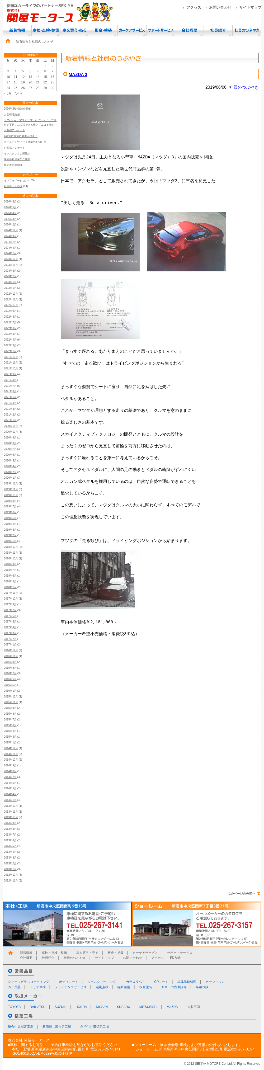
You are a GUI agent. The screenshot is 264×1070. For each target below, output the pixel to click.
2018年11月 (11, 552)
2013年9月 (10, 823)
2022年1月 (10, 351)
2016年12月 (11, 650)
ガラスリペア (135, 982)
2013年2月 (10, 863)
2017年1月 (10, 644)
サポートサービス (160, 30)
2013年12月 (11, 805)
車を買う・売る (74, 30)
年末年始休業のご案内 (17, 159)
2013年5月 (10, 846)
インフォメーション (16, 180)
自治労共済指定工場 (94, 1027)
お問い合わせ (220, 7)
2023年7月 (10, 276)
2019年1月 (10, 541)
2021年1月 (10, 420)
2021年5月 (10, 397)
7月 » (18, 93)
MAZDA (172, 1007)
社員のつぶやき (247, 30)
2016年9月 (10, 662)
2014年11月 (11, 754)
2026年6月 (10, 201)
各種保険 (202, 987)
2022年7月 (10, 322)
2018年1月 (10, 587)
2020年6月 (10, 454)
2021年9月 (10, 374)
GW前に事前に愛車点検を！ (20, 136)
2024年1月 (10, 253)
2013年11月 (11, 811)
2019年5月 (10, 518)
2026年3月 (10, 219)
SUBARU (123, 1007)
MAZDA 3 (78, 74)
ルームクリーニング (102, 982)
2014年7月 (10, 777)
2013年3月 (10, 857)
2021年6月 (10, 391)
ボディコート (68, 982)
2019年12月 (11, 483)
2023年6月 (10, 282)
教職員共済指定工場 (57, 1027)
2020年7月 (10, 448)
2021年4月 (10, 403)
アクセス (193, 7)
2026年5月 (10, 207)
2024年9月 (10, 236)
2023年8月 (10, 270)
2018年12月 (11, 546)
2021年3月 (10, 408)
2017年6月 (10, 616)
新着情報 (17, 30)
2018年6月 (10, 575)
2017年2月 (10, 639)
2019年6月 (10, 512)
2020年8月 (10, 443)
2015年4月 (10, 730)
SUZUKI (60, 1007)
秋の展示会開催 (13, 164)
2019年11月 (11, 489)
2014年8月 (10, 771)
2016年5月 (10, 685)
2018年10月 (11, 558)
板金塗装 (145, 987)
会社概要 (189, 30)
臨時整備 (123, 987)
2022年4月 (10, 339)
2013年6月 (10, 840)
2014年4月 (10, 794)
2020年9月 (10, 437)
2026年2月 (10, 224)
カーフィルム (215, 982)
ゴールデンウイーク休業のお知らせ (25, 141)
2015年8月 (10, 713)
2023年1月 (10, 287)
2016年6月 (10, 679)
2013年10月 (11, 817)
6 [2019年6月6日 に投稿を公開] (30, 71)
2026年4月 (10, 213)
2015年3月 (10, 736)
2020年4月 (10, 466)
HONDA (81, 1007)
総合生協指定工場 (20, 1027)
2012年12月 (11, 874)
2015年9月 (10, 707)
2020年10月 (11, 431)
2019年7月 (10, 506)
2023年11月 (11, 264)
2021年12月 (11, 357)
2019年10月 (11, 495)
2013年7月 (10, 834)
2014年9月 (10, 765)
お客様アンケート (14, 130)
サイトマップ (250, 7)
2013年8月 (10, 828)
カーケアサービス (131, 30)
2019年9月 (10, 500)
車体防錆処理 (186, 982)
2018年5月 (10, 581)
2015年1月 (10, 742)
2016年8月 (10, 667)
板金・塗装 (103, 30)
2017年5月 (10, 621)
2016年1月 (10, 690)
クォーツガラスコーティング (29, 982)
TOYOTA (14, 1007)
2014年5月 (10, 788)
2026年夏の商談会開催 (17, 108)
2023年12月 (11, 259)
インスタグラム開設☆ (17, 153)
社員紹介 (218, 30)
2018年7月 (10, 569)
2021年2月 (10, 414)
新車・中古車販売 (174, 987)
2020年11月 (11, 426)
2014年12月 (11, 748)
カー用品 (14, 987)
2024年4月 (10, 247)
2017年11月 (11, 592)
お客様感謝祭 (12, 114)
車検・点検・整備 (45, 30)
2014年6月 (10, 782)
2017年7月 (10, 610)
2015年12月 (11, 696)
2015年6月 (10, 725)
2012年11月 (11, 880)
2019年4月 (10, 523)
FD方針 (175, 958)
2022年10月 (11, 305)
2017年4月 (10, 627)
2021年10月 (11, 368)
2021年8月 (10, 380)
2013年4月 (10, 851)
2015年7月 (10, 719)
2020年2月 (10, 472)
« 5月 (8, 93)
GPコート (161, 982)
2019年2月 (10, 535)
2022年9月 (10, 310)
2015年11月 (11, 702)
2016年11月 (11, 656)
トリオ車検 (38, 987)
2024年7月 (10, 242)
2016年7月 (10, 673)
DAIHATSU (37, 1007)
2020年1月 (10, 477)
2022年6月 (10, 328)
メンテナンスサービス (71, 987)
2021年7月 (10, 385)
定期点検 (102, 987)
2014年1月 (10, 800)
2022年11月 (11, 299)
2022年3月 (10, 345)
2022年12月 (11, 293)
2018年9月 (10, 564)
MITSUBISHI (148, 1007)
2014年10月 (11, 759)
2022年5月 (10, 333)
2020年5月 (10, 460)
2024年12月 (11, 230)
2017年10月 (11, 598)
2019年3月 (10, 529)
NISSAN (102, 1007)
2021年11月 (11, 362)
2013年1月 (10, 869)
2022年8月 (10, 316)
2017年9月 (10, 604)
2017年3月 (10, 633)
